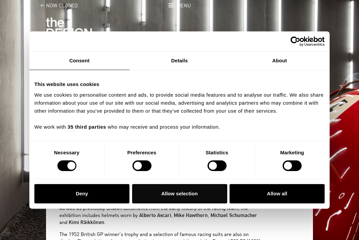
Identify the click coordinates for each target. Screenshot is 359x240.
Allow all (277, 193)
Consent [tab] (79, 60)
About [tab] (279, 60)
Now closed (55, 5)
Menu (184, 5)
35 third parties (87, 127)
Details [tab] (179, 60)
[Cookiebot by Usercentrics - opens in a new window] (295, 41)
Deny (82, 193)
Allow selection (179, 193)
